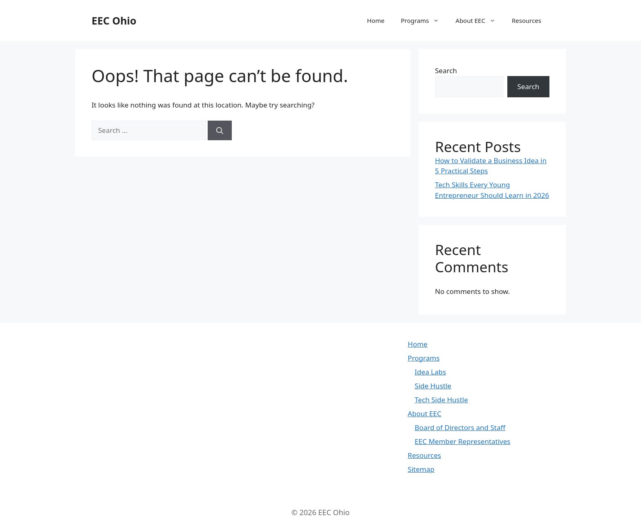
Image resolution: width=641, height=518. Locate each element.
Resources (526, 20)
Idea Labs (430, 372)
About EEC (479, 20)
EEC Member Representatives (462, 441)
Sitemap (421, 469)
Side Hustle (433, 385)
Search (446, 70)
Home (376, 20)
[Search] (220, 130)
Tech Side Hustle (441, 399)
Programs (424, 20)
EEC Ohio (114, 20)
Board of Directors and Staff (460, 427)
